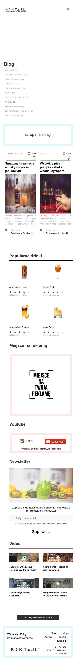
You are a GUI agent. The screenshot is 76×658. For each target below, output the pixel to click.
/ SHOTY (44, 153)
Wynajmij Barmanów (13, 636)
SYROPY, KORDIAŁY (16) (15, 88)
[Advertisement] (38, 42)
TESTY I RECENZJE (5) (14, 116)
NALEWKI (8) (10, 93)
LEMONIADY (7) (11, 84)
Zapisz (38, 531)
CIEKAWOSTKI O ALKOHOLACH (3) (19, 111)
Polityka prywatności (25, 636)
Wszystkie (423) (11, 70)
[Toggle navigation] (68, 8)
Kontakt (61, 640)
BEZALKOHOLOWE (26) (14, 79)
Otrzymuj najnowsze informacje (38, 617)
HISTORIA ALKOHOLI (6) (14, 106)
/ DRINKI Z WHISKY (14, 153)
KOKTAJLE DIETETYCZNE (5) (16, 97)
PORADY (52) (10, 102)
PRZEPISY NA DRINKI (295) (16, 75)
